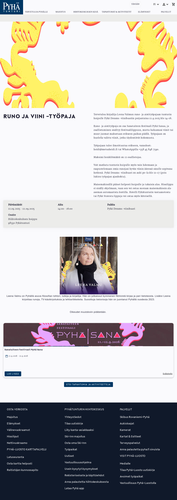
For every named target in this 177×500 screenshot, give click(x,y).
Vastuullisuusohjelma (78, 462)
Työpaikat (71, 449)
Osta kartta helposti (19, 463)
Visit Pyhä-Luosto (133, 455)
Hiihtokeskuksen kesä (85, 12)
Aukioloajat (127, 423)
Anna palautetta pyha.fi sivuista (140, 449)
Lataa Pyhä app (74, 488)
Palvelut (166, 12)
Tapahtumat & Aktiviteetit (116, 12)
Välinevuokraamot (18, 429)
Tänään (135, 4)
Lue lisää (13, 374)
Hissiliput (13, 436)
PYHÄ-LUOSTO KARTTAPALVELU (27, 449)
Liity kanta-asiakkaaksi (79, 429)
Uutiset (69, 455)
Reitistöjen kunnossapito (22, 469)
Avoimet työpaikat (131, 476)
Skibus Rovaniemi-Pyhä (135, 416)
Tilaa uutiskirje (74, 423)
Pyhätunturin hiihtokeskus (84, 409)
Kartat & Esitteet (130, 436)
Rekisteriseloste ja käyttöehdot (84, 475)
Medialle (125, 463)
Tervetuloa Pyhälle (36, 12)
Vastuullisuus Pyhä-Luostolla (138, 482)
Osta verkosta (17, 409)
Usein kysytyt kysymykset (81, 468)
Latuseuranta (15, 457)
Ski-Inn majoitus (75, 436)
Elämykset (144, 12)
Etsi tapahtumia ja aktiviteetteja (88, 384)
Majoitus (60, 12)
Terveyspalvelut (130, 442)
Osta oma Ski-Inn (75, 442)
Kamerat (125, 429)
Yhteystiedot (73, 416)
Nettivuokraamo (17, 442)
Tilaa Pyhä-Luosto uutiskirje (137, 469)
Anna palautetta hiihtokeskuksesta (87, 481)
